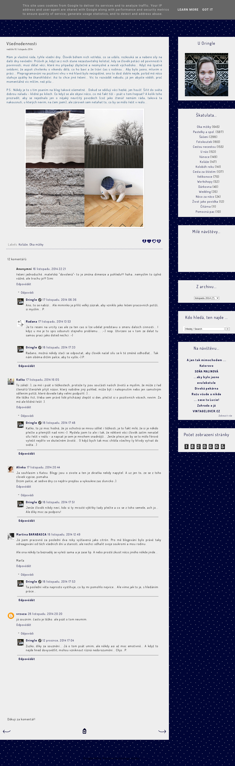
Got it (207, 9)
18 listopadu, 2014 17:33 (59, 347)
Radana (31, 321)
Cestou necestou (204, 147)
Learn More (188, 9)
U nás (204, 151)
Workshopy (205, 181)
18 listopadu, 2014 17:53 (59, 581)
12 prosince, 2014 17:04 (58, 640)
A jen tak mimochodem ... (206, 360)
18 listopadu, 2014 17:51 (59, 502)
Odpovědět (23, 284)
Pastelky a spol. (204, 132)
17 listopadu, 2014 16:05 (42, 379)
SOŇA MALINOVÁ (206, 371)
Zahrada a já (206, 405)
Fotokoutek (204, 142)
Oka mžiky (37, 244)
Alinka (21, 467)
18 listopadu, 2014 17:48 (59, 423)
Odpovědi (27, 292)
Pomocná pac (205, 211)
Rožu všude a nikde (206, 394)
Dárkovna (205, 187)
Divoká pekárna (206, 388)
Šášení (204, 137)
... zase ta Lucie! (206, 400)
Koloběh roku (205, 167)
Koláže (23, 244)
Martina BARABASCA (31, 534)
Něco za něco (205, 196)
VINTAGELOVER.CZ (206, 411)
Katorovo (207, 366)
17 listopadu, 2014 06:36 (60, 299)
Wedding (205, 191)
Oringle (31, 299)
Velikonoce (204, 176)
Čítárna (205, 206)
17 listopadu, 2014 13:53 (54, 321)
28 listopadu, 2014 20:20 (45, 614)
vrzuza (21, 614)
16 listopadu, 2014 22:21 (49, 269)
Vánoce (204, 157)
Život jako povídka (205, 201)
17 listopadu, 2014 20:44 (43, 467)
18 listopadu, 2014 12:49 (64, 534)
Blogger (146, 758)
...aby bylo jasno (206, 377)
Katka (20, 379)
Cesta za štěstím (204, 171)
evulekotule (206, 383)
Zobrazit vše (225, 415)
